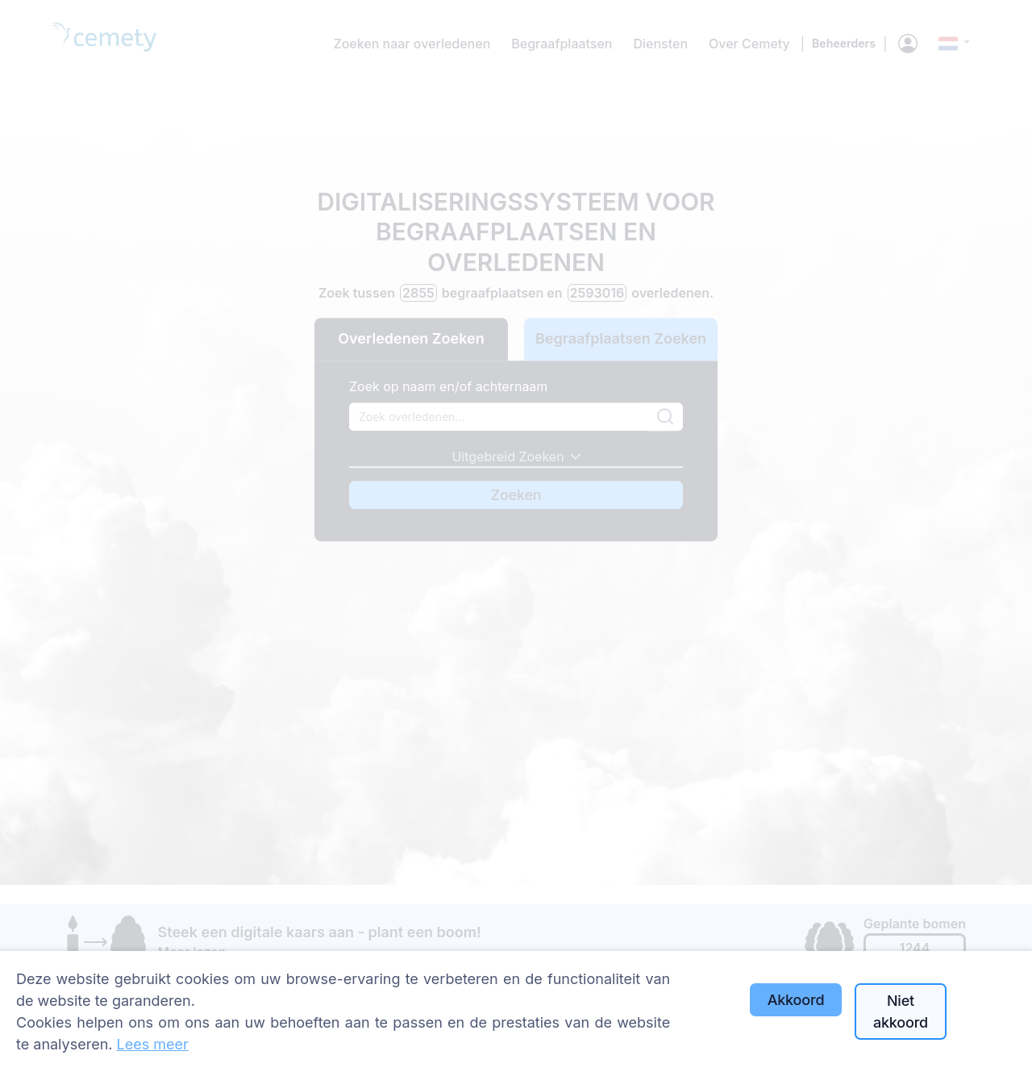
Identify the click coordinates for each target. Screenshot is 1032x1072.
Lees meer (153, 1044)
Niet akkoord (900, 1011)
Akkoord (796, 999)
